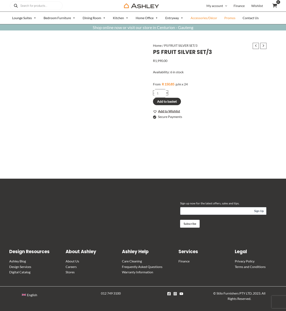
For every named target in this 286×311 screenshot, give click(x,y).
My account (216, 6)
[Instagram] (175, 293)
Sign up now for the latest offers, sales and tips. (209, 203)
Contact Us (251, 18)
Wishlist (257, 6)
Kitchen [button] (121, 18)
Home (157, 45)
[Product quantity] (160, 93)
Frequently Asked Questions (142, 267)
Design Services (20, 267)
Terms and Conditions (250, 267)
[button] (225, 6)
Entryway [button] (174, 18)
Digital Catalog (19, 272)
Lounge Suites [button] (24, 18)
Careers (71, 267)
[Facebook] (169, 293)
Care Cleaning (132, 261)
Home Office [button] (147, 18)
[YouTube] (181, 293)
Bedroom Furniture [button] (59, 18)
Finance (239, 6)
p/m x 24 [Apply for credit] (170, 84)
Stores (70, 272)
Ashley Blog (17, 261)
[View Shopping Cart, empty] (274, 5)
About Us (72, 261)
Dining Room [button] (94, 18)
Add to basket (167, 102)
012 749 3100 (111, 293)
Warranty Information (137, 272)
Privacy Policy (245, 261)
